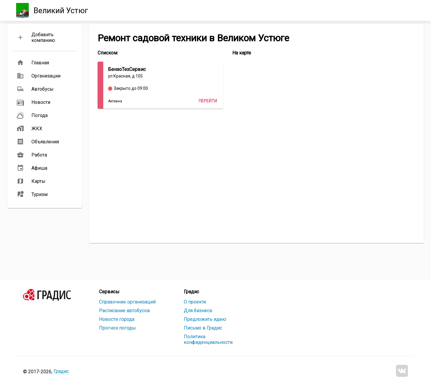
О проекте (195, 302)
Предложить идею (205, 319)
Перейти (208, 100)
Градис (61, 371)
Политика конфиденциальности (208, 339)
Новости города (116, 319)
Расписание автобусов (124, 310)
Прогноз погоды (117, 328)
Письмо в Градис (203, 328)
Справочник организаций (127, 302)
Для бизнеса (198, 310)
